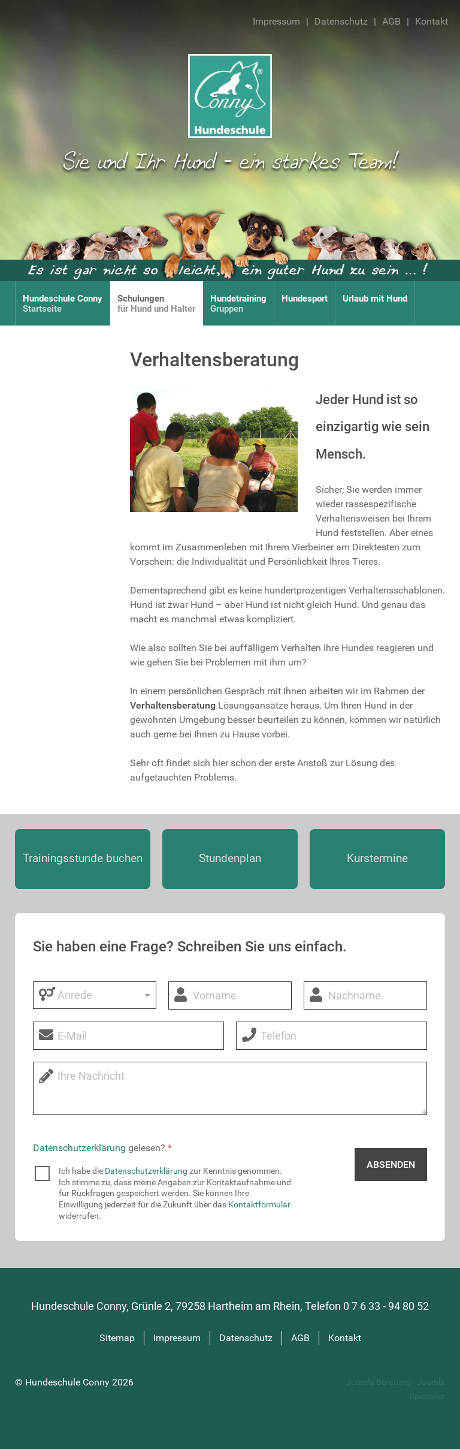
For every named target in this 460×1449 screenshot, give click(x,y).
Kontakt (431, 21)
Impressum (276, 21)
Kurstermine (377, 858)
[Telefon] (331, 1036)
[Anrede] (94, 995)
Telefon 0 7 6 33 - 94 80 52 (367, 1306)
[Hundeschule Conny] (230, 95)
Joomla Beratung (379, 1382)
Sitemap (117, 1337)
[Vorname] (230, 995)
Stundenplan (230, 858)
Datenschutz (341, 21)
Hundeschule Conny (68, 1382)
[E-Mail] (128, 1036)
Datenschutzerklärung (79, 1147)
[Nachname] (365, 995)
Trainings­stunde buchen (83, 858)
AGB (391, 21)
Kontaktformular (259, 1205)
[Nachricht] (230, 1088)
